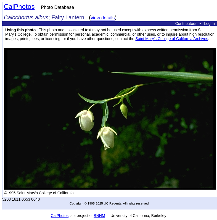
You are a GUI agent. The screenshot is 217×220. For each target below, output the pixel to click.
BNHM (99, 215)
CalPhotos (19, 6)
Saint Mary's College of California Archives (171, 38)
